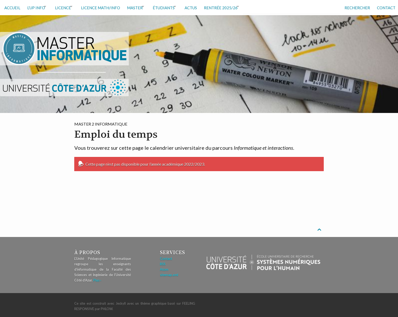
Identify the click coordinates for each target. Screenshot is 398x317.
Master (145, 6)
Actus (209, 6)
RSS (163, 262)
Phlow (106, 306)
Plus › (97, 278)
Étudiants (178, 6)
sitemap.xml (169, 272)
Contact (384, 6)
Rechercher (354, 6)
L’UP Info (38, 6)
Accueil (12, 6)
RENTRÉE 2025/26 (240, 6)
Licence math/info (109, 6)
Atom (164, 267)
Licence (68, 6)
